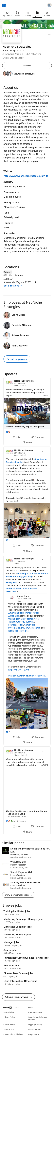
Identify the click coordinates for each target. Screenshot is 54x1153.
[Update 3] (27, 650)
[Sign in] (49, 5)
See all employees (17, 359)
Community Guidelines (13, 1034)
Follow (27, 65)
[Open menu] (50, 35)
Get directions (12, 285)
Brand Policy (8, 1029)
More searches (18, 997)
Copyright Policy (35, 1024)
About (30, 1007)
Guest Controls (34, 1029)
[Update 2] (27, 500)
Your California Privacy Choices (37, 1018)
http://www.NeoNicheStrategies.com (26, 175)
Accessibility (8, 1012)
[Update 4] (27, 790)
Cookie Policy (9, 1024)
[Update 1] (27, 411)
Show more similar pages (19, 894)
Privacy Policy (9, 1017)
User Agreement (35, 1012)
